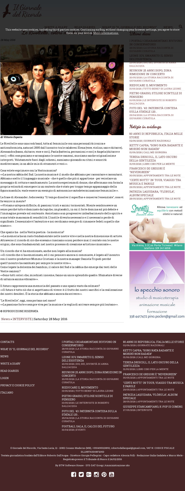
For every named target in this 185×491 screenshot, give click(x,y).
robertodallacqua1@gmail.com (128, 450)
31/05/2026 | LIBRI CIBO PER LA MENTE (152, 163)
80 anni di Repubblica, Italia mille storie (153, 346)
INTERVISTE (22, 321)
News (5, 321)
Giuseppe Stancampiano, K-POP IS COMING (153, 410)
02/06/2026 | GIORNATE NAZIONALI (150, 140)
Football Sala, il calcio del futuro (92, 430)
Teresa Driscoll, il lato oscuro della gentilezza (153, 158)
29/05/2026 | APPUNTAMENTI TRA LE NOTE (155, 187)
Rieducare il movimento (157, 86)
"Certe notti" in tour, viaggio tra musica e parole (153, 389)
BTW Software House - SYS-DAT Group (81, 467)
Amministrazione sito (117, 467)
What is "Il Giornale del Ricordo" (24, 351)
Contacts (7, 344)
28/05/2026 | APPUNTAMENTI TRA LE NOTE (155, 198)
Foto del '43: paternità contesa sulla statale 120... (92, 418)
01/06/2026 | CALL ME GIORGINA (148, 152)
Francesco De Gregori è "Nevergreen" (147, 170)
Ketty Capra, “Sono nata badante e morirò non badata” (156, 147)
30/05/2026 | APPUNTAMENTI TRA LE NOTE (155, 175)
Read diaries (9, 373)
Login (4, 380)
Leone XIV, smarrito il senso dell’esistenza (92, 364)
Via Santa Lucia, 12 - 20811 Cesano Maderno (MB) (64, 450)
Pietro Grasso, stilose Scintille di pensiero (92, 403)
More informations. (106, 33)
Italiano (6, 395)
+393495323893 (101, 450)
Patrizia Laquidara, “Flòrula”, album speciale (152, 193)
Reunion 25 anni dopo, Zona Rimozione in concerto (157, 75)
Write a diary (10, 366)
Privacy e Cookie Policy (17, 388)
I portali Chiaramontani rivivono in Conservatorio (92, 349)
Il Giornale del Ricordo (23, 450)
